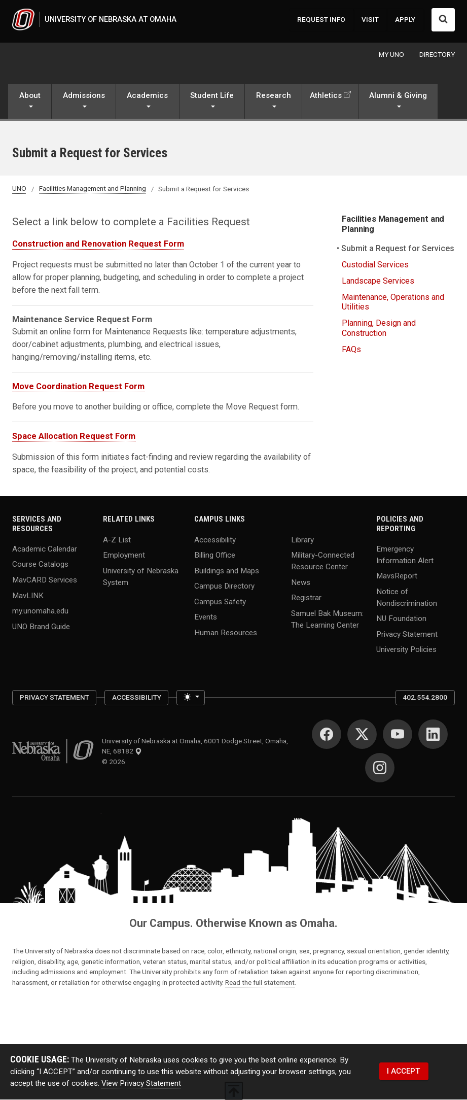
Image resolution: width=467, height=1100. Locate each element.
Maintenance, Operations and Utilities (393, 303)
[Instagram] (379, 768)
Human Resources (225, 633)
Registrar (306, 598)
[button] (29, 103)
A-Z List (117, 540)
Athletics (326, 96)
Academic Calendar (44, 549)
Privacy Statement (407, 634)
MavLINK (28, 595)
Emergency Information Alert (405, 555)
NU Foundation (401, 619)
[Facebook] (326, 735)
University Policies (406, 650)
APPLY (405, 20)
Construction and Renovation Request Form (98, 245)
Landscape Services (378, 282)
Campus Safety (220, 602)
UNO (19, 189)
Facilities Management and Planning (92, 189)
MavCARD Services (44, 580)
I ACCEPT (403, 1071)
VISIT (370, 20)
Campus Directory (224, 586)
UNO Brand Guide (41, 627)
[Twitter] (362, 735)
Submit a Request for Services (398, 249)
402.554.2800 (425, 698)
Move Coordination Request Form (78, 387)
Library (302, 540)
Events (205, 617)
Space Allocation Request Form (73, 436)
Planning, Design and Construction (379, 328)
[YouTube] (397, 735)
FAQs (351, 350)
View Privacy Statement (141, 1083)
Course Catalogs (40, 564)
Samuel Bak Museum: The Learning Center (327, 619)
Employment (124, 555)
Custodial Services (375, 265)
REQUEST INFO (321, 20)
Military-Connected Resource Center (322, 561)
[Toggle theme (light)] (190, 698)
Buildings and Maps (226, 571)
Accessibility (215, 540)
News (300, 582)
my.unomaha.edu (40, 611)
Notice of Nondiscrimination (406, 598)
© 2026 (115, 762)
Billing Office (214, 555)
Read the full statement (260, 983)
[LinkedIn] (433, 735)
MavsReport (396, 576)
